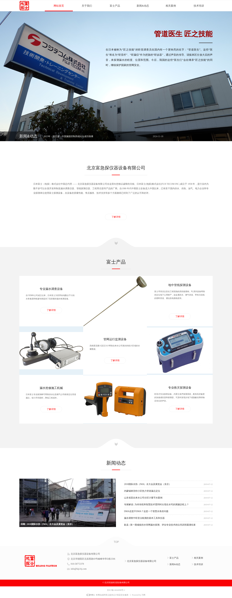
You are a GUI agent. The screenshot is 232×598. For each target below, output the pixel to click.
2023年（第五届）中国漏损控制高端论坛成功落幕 (68, 136)
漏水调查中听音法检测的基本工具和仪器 (144, 519)
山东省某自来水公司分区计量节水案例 (143, 499)
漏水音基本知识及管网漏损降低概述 (142, 478)
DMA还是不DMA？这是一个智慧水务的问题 (146, 512)
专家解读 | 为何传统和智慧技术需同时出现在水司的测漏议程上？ (156, 506)
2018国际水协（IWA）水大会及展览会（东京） (147, 485)
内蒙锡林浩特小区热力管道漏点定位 (142, 492)
